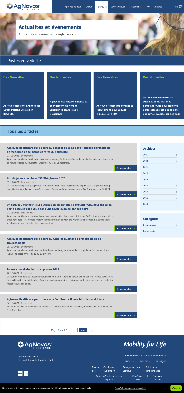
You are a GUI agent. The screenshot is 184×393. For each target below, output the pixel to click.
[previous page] (48, 330)
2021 (145, 167)
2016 (145, 198)
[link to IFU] (20, 373)
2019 (145, 179)
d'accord (176, 388)
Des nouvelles (149, 225)
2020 (145, 173)
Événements (149, 231)
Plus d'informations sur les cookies (130, 388)
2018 (145, 185)
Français (161, 361)
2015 (145, 204)
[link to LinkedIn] (26, 373)
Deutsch (145, 361)
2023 (145, 154)
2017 (145, 191)
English (129, 361)
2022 (145, 161)
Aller (82, 330)
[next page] (90, 330)
